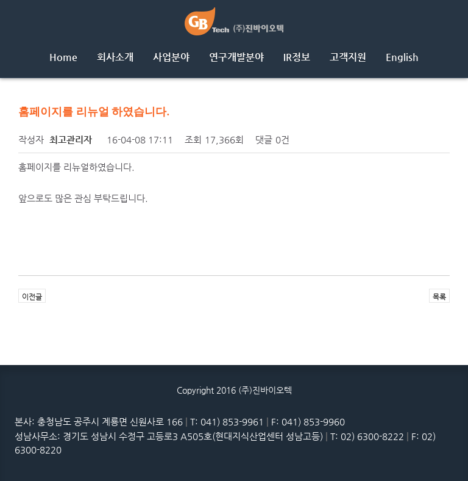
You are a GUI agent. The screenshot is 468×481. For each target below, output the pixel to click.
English (402, 57)
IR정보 (296, 57)
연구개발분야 (236, 57)
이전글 (32, 296)
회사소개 (115, 57)
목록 (439, 296)
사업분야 (171, 57)
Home (63, 57)
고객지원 (348, 57)
